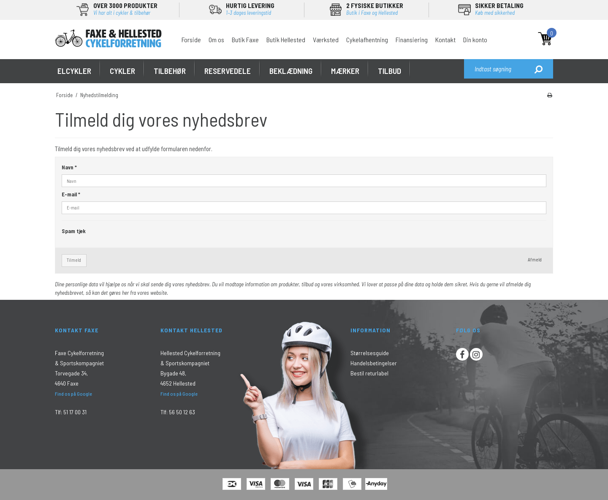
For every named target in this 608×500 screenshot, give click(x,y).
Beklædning (290, 71)
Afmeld (535, 259)
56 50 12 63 (182, 412)
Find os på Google (73, 394)
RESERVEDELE (227, 71)
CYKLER (122, 71)
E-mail (71, 194)
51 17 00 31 (75, 412)
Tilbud (389, 71)
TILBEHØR (170, 71)
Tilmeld (74, 260)
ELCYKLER (74, 71)
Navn (69, 167)
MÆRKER (345, 71)
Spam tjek (74, 231)
